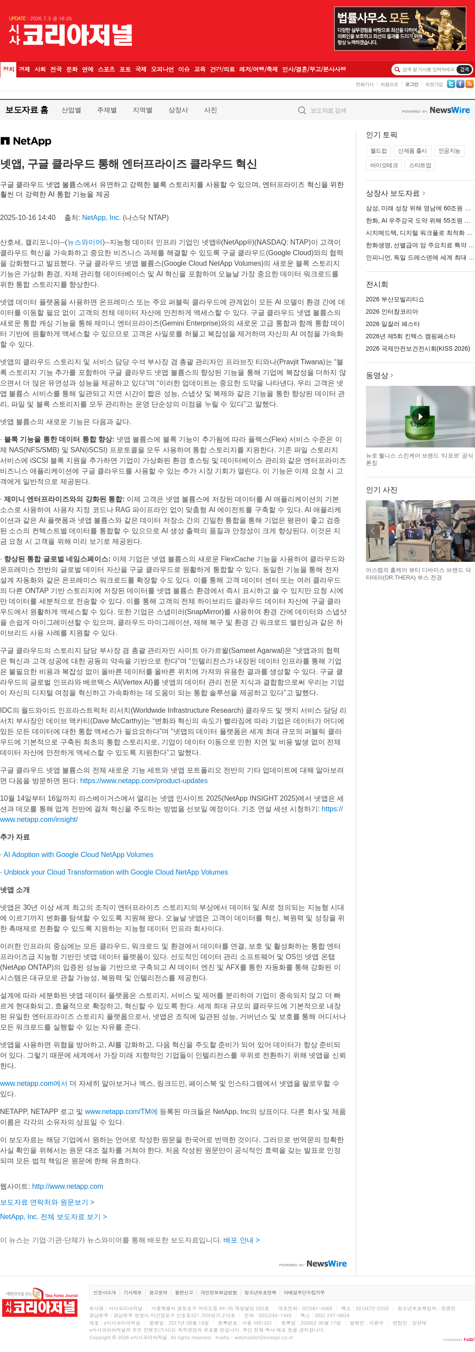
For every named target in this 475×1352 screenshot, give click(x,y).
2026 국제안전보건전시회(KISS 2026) (418, 348)
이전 (373, 531)
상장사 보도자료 (393, 193)
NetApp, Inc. (101, 217)
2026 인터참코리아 (392, 311)
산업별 (71, 110)
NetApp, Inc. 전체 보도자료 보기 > (53, 1216)
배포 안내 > (241, 1240)
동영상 (377, 375)
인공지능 (449, 150)
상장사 (178, 110)
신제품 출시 (412, 150)
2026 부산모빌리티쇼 (395, 299)
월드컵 (378, 150)
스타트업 (420, 165)
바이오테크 (384, 165)
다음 (468, 531)
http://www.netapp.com (67, 1186)
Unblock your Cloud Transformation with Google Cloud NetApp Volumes (116, 872)
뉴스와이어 (84, 242)
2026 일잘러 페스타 (393, 323)
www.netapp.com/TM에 (121, 1111)
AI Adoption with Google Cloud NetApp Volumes (78, 854)
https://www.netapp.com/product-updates (144, 780)
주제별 (107, 110)
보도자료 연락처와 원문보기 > (47, 1202)
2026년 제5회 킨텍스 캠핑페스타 (411, 336)
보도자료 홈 (26, 109)
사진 (210, 110)
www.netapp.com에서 (34, 1083)
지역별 (143, 110)
